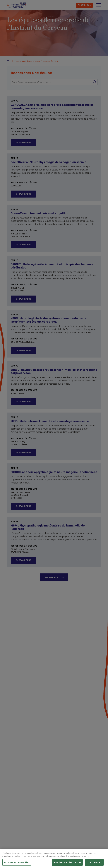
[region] (54, 858)
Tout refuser (94, 862)
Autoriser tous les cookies (67, 862)
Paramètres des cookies (16, 862)
